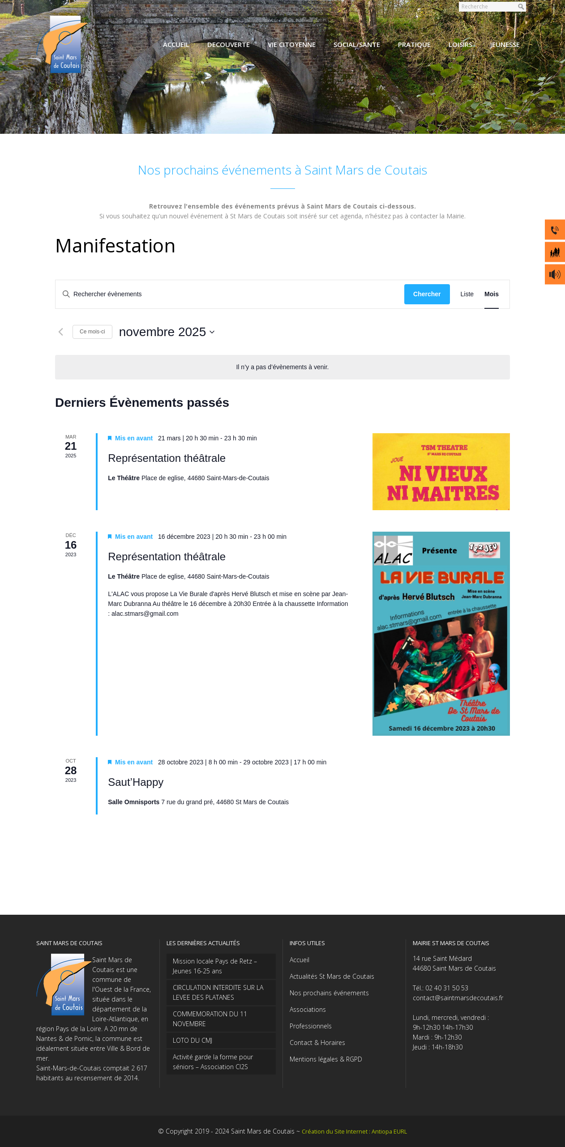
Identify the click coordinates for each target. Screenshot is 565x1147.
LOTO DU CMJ (192, 1040)
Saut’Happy (135, 782)
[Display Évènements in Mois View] (491, 294)
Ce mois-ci (92, 331)
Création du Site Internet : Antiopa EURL (354, 1131)
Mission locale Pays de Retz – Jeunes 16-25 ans (215, 966)
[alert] (282, 367)
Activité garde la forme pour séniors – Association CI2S (213, 1062)
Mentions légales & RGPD (326, 1059)
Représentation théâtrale (167, 458)
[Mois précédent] (60, 332)
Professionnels (311, 1026)
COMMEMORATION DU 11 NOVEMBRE (210, 1019)
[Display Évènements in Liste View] (467, 294)
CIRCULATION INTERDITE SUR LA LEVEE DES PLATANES (218, 992)
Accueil (299, 959)
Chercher (427, 294)
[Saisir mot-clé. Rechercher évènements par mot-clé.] (230, 294)
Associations (308, 1009)
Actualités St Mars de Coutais (332, 976)
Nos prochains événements (329, 993)
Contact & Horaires (317, 1042)
